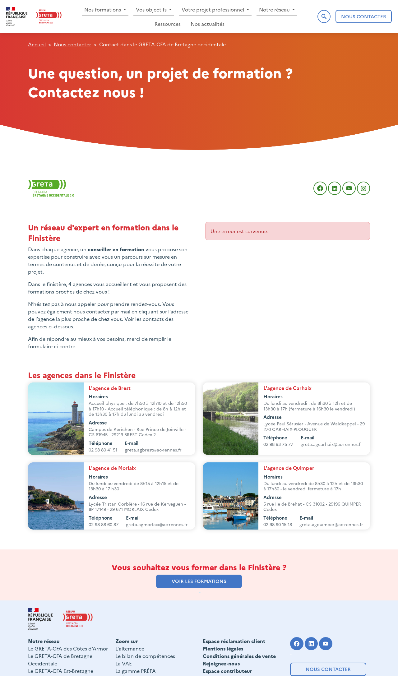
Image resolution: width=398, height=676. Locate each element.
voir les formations (199, 581)
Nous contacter (328, 669)
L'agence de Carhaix (287, 387)
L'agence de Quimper (288, 467)
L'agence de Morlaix (112, 467)
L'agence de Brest (110, 387)
